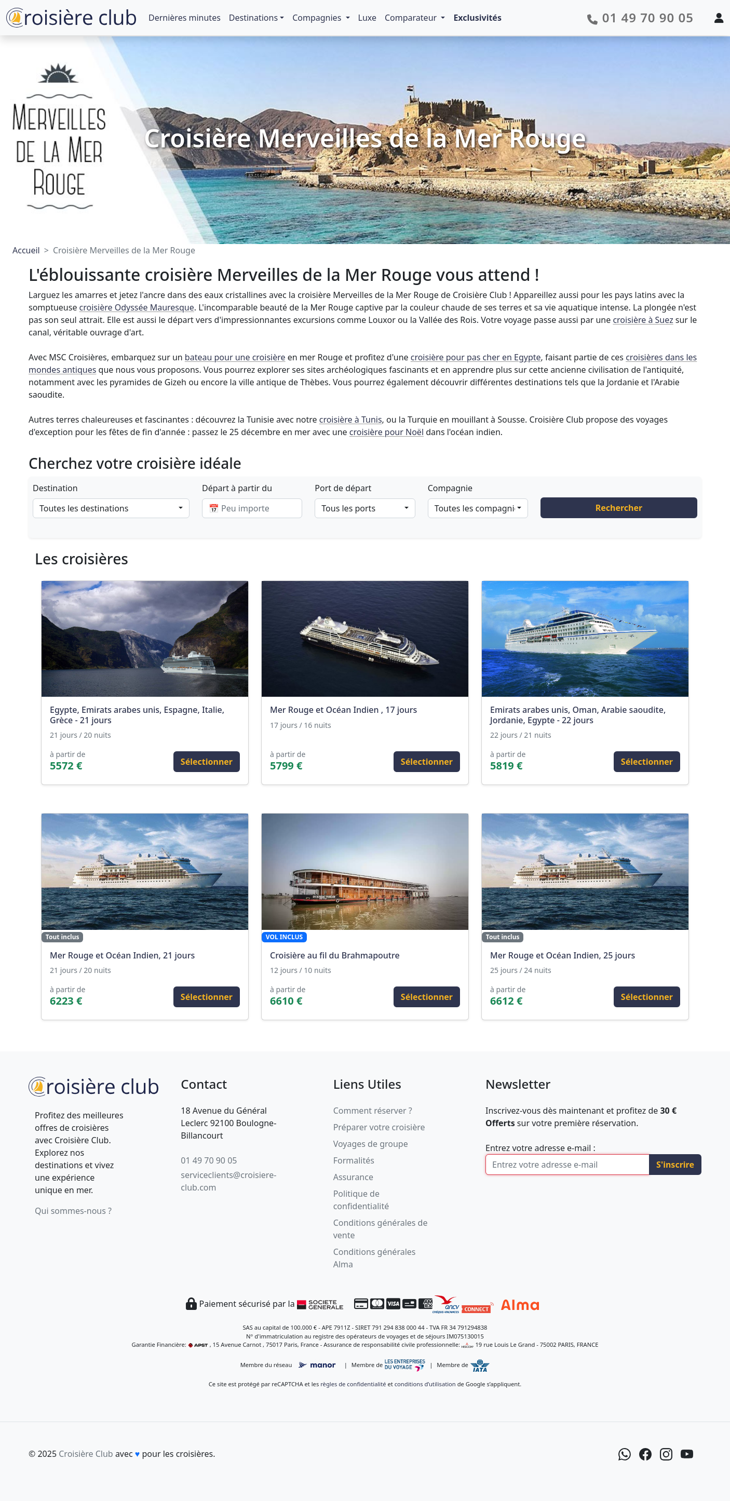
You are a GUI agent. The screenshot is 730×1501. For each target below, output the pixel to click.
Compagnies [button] (317, 17)
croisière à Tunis (350, 419)
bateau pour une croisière (235, 357)
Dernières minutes (184, 17)
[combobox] (111, 508)
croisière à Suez (643, 320)
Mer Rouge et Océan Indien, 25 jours (562, 955)
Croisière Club (86, 1453)
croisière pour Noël (386, 432)
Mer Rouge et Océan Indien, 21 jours (122, 955)
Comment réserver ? (372, 1110)
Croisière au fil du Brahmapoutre (335, 955)
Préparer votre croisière (379, 1127)
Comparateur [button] (412, 17)
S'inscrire (675, 1164)
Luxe (367, 17)
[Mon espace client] (719, 17)
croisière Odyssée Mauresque (136, 307)
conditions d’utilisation (425, 1384)
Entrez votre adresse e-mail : (540, 1148)
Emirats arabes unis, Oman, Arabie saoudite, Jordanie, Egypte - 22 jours (578, 714)
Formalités (353, 1160)
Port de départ (343, 488)
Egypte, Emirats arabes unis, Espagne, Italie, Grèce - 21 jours (137, 714)
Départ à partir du (237, 488)
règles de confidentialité (353, 1384)
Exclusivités (477, 17)
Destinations (253, 17)
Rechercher (619, 507)
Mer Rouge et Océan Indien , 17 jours (343, 709)
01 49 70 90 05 (209, 1160)
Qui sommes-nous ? (73, 1210)
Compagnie (450, 488)
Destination (55, 488)
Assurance (353, 1177)
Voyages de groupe (370, 1144)
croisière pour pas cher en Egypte (476, 357)
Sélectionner (207, 761)
